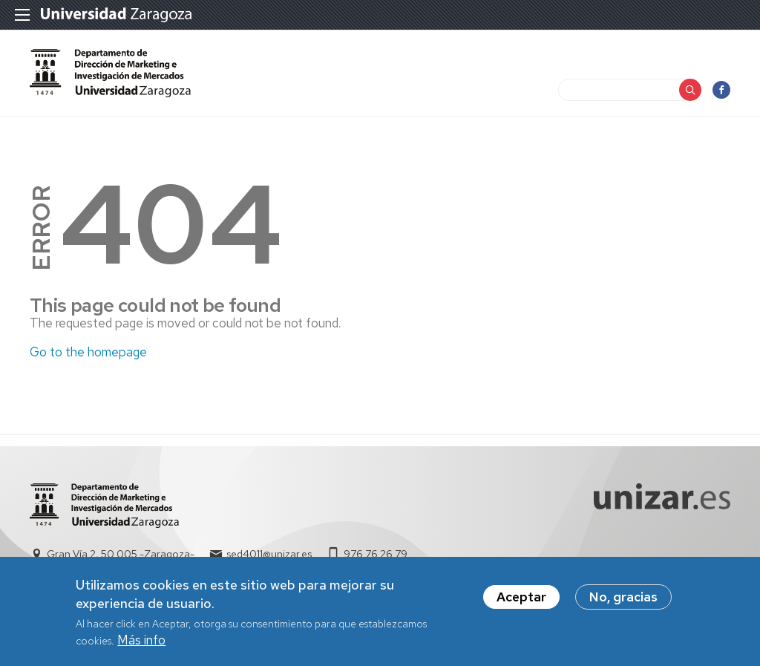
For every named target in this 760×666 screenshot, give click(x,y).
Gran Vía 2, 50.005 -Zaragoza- (120, 554)
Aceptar (521, 601)
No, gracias (623, 601)
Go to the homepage (88, 352)
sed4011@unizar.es (269, 554)
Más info (141, 644)
